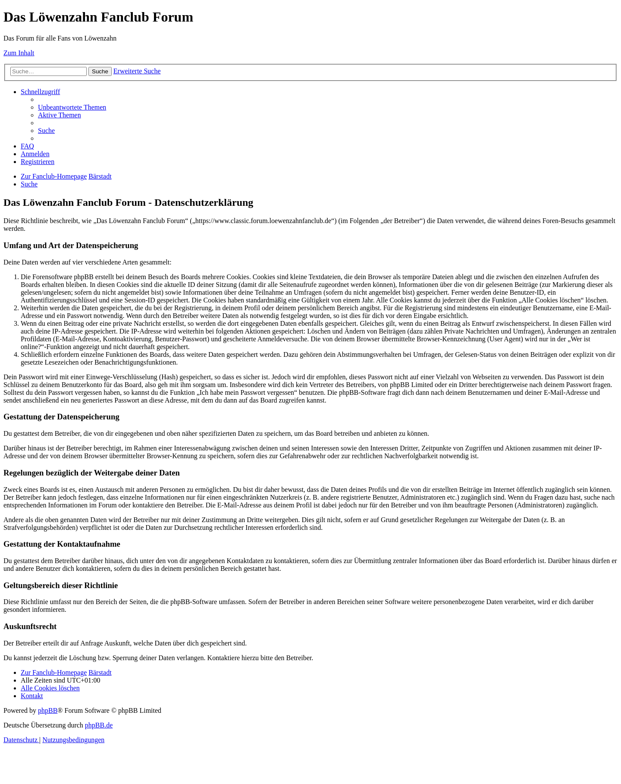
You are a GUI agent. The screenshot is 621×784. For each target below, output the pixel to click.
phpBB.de (99, 725)
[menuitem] (72, 107)
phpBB (47, 710)
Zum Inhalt (18, 53)
